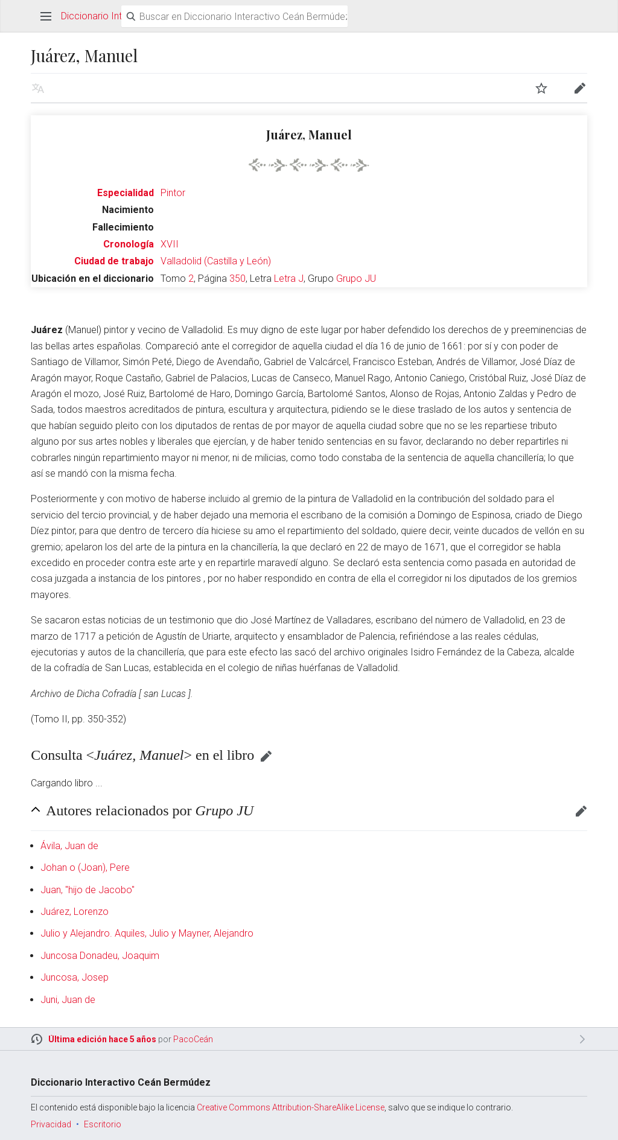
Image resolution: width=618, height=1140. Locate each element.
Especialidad (125, 193)
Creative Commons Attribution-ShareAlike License (290, 1107)
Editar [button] (580, 88)
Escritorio (102, 1124)
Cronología (128, 244)
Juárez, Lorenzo (74, 911)
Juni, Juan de (67, 999)
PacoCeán (193, 1039)
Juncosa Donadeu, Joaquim (99, 955)
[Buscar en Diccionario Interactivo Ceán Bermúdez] (234, 16)
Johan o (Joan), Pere (85, 867)
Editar (266, 756)
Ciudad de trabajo (114, 261)
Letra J (289, 278)
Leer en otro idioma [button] (38, 88)
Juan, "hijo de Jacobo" (87, 890)
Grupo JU (356, 278)
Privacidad (51, 1124)
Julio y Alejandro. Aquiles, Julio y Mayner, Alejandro (146, 933)
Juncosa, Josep (74, 977)
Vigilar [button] (541, 88)
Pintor (173, 193)
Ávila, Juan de (69, 846)
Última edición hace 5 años (102, 1039)
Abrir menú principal (46, 16)
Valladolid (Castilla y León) (216, 261)
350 (237, 278)
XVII (170, 244)
